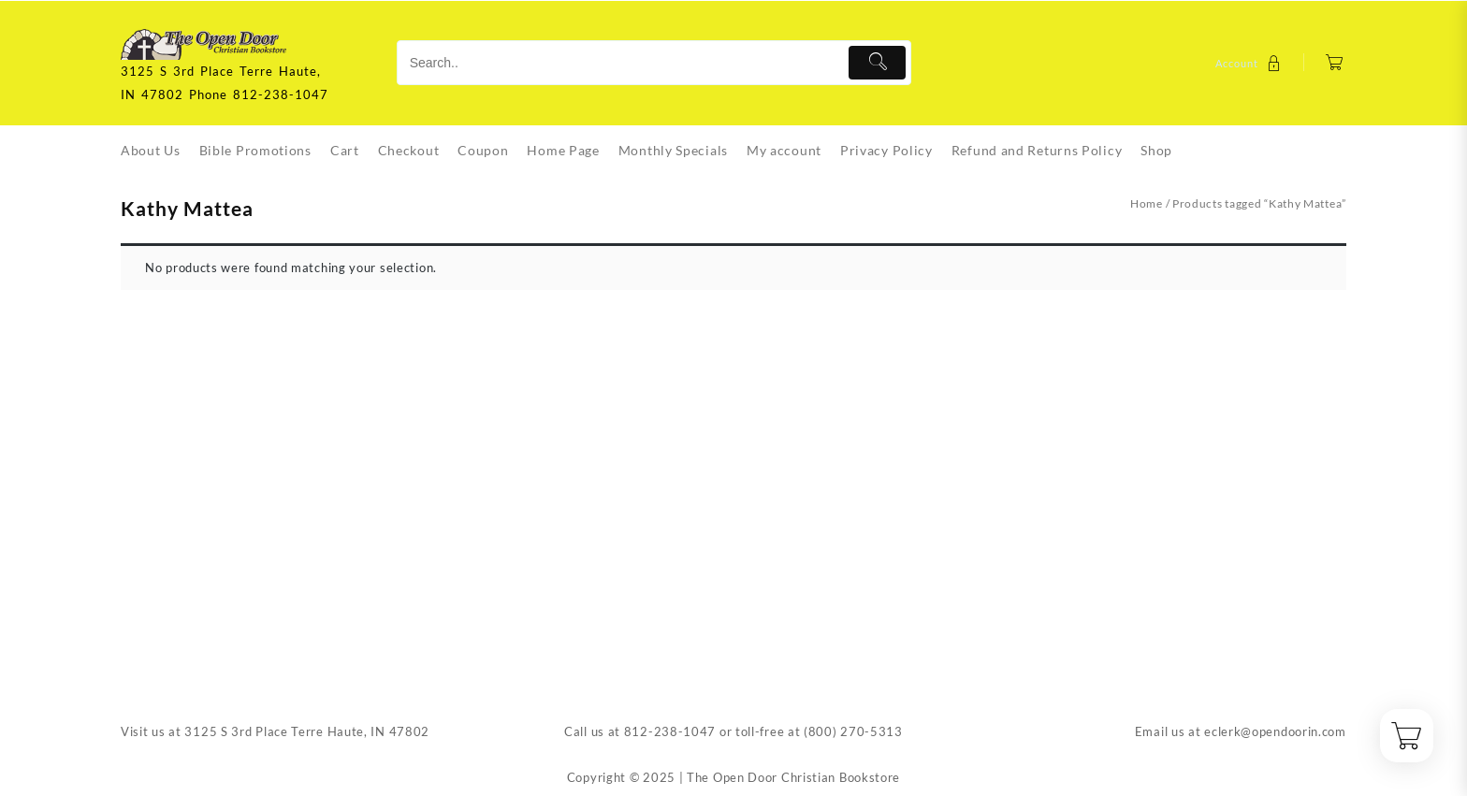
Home (1146, 203)
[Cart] (1334, 63)
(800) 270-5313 (853, 731)
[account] (1250, 63)
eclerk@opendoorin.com (1275, 731)
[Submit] (877, 63)
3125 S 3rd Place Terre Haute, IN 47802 (306, 731)
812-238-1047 (670, 731)
